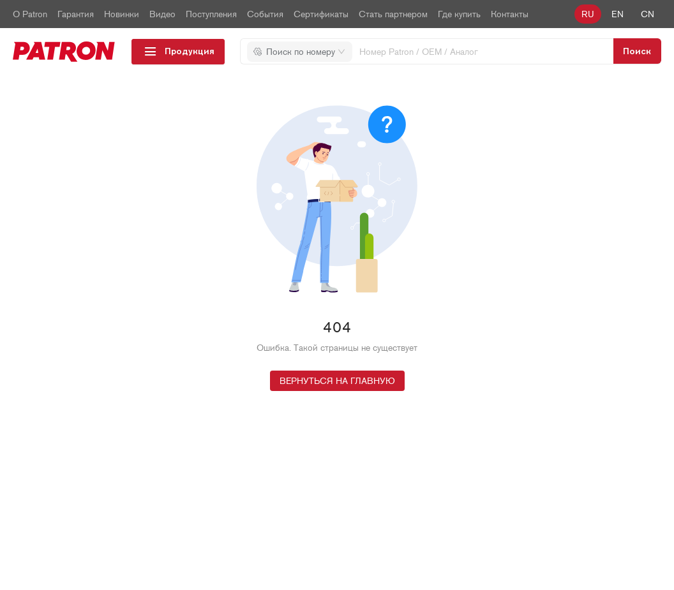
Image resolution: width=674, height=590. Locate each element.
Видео (162, 14)
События (265, 14)
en (617, 14)
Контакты (509, 14)
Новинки (121, 14)
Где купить (459, 14)
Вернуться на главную (337, 381)
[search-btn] (637, 51)
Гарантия (75, 14)
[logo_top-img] (64, 51)
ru (587, 14)
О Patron (30, 14)
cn (647, 14)
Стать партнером (393, 14)
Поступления (211, 14)
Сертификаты (321, 14)
